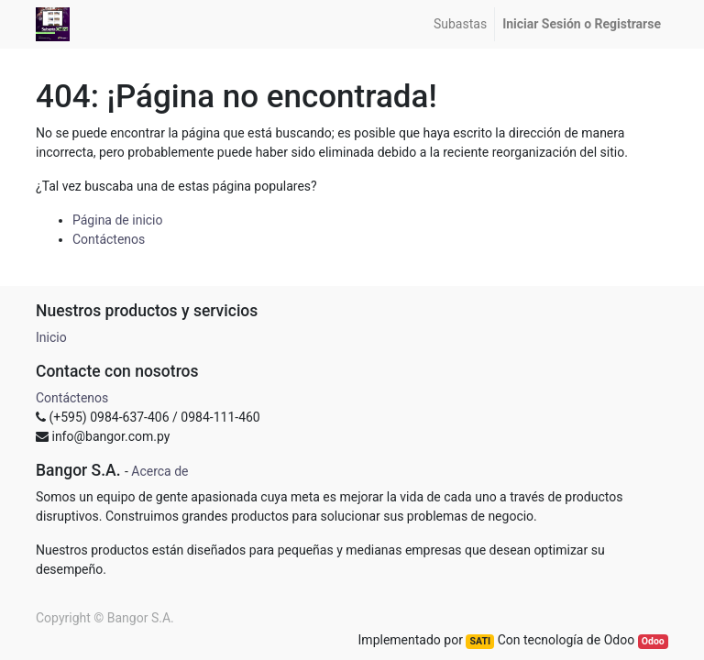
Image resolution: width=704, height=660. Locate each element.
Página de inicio (117, 220)
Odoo (653, 641)
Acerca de (159, 471)
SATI (480, 641)
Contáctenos (108, 239)
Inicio (51, 337)
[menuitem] (460, 24)
